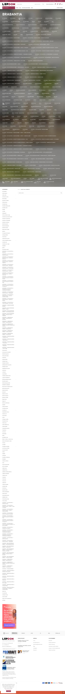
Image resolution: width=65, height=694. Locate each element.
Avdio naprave (4, 193)
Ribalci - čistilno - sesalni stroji (7, 439)
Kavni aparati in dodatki (6, 352)
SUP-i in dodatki (5, 466)
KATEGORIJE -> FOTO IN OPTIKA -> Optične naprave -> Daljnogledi (8, 292)
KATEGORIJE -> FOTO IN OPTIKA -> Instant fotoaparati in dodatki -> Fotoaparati (8, 285)
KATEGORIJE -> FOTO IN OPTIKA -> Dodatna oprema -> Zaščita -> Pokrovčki (8, 273)
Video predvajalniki (5, 491)
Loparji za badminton (6, 377)
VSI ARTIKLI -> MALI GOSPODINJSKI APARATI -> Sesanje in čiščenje (8, 557)
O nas (34, 640)
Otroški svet (4, 410)
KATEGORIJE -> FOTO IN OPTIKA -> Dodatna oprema (8, 254)
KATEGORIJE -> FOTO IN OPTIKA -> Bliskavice (8, 252)
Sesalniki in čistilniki (5, 446)
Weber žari (4, 591)
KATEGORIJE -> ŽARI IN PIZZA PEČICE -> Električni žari (8, 340)
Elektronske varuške (5, 229)
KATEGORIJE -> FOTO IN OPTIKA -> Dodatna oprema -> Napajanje (8, 265)
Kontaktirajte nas (36, 642)
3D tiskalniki (4, 191)
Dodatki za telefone (5, 222)
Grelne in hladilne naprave (6, 240)
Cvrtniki (3, 211)
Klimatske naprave (5, 353)
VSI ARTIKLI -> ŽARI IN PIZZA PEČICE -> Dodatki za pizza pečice (8, 571)
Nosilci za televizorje (5, 402)
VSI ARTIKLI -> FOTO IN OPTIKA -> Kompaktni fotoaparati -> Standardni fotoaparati (7, 531)
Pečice (3, 417)
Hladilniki (4, 245)
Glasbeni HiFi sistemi (5, 238)
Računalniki (4, 433)
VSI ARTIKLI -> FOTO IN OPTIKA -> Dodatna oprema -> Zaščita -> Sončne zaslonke (7, 510)
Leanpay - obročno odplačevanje (54, 648)
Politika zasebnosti (52, 642)
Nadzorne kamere (5, 395)
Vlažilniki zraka (4, 497)
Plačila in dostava (52, 644)
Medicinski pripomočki (6, 382)
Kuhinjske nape (4, 361)
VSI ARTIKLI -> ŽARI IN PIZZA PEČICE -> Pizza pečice (8, 577)
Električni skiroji (5, 227)
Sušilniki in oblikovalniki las (7, 471)
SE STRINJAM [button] (8, 691)
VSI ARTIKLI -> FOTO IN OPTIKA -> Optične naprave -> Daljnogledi (7, 541)
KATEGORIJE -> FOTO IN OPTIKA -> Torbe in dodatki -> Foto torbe (8, 303)
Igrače (3, 247)
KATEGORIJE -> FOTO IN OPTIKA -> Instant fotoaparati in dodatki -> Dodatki (8, 277)
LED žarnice (4, 370)
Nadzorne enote (5, 393)
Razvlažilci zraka (5, 437)
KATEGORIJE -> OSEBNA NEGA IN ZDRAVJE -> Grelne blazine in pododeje (7, 318)
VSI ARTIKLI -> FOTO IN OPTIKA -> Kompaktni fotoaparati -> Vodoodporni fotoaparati (7, 534)
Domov (19, 189)
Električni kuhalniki (5, 225)
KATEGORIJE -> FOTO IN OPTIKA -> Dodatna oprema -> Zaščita (8, 271)
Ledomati (4, 372)
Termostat (4, 480)
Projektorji (4, 430)
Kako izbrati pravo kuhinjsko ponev (25, 651)
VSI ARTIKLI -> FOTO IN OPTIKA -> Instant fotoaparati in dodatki (7, 513)
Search (43, 4)
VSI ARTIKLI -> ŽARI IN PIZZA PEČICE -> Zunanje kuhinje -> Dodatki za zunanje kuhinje (8, 588)
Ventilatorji (4, 488)
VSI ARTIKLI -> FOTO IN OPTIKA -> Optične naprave (7, 538)
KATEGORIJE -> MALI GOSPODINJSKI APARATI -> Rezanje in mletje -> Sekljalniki (8, 314)
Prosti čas (4, 431)
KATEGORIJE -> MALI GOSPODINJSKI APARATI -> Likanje (8, 308)
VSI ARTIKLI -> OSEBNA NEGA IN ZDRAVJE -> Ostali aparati (7, 566)
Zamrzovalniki (4, 596)
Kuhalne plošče (4, 359)
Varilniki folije (4, 486)
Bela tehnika (4, 198)
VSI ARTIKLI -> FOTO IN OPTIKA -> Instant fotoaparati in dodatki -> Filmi (8, 516)
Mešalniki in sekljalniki (6, 384)
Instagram (35, 648)
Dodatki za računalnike (6, 220)
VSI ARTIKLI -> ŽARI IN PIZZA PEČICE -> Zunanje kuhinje (8, 585)
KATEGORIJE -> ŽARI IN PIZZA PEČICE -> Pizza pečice (8, 342)
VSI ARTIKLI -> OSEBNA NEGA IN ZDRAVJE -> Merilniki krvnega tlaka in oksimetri (8, 563)
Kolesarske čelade (5, 355)
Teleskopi (4, 477)
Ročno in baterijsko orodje (6, 440)
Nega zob (4, 401)
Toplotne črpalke (5, 484)
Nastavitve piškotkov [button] (8, 689)
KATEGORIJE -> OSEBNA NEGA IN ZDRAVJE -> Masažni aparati (7, 322)
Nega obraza (4, 399)
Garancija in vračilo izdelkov (53, 646)
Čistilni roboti (4, 202)
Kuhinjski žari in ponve (6, 368)
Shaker (3, 451)
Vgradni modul (4, 489)
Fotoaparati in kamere (6, 233)
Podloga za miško (5, 419)
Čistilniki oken (4, 204)
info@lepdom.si (8, 646)
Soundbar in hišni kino (6, 457)
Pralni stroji (4, 422)
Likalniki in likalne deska (6, 375)
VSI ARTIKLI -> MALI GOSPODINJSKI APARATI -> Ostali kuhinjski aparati (8, 544)
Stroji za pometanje (5, 464)
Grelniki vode (4, 242)
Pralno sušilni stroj (5, 424)
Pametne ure (4, 413)
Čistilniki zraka (4, 207)
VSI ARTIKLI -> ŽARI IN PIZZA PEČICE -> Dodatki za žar (8, 574)
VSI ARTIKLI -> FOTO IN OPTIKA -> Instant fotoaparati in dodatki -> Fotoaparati (8, 520)
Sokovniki (4, 455)
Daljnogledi (4, 213)
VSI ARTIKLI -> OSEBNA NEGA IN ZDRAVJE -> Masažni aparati (7, 560)
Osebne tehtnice (5, 406)
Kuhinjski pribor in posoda (6, 364)
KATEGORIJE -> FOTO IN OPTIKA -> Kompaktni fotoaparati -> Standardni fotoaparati (8, 289)
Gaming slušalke (5, 234)
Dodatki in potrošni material (7, 216)
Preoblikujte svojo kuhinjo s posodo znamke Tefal (24, 646)
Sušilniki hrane (4, 469)
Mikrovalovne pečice (5, 388)
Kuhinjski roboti (5, 366)
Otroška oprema (5, 408)
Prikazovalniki (4, 426)
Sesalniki (3, 444)
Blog (34, 646)
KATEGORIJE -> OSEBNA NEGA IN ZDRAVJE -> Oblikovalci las (7, 328)
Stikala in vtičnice (5, 460)
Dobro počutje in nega (6, 214)
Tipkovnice (4, 482)
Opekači (3, 404)
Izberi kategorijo (37, 4)
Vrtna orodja (4, 500)
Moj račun (50, 640)
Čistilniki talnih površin (6, 205)
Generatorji (4, 236)
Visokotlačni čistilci (5, 495)
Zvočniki (3, 600)
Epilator (3, 231)
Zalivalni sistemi (5, 594)
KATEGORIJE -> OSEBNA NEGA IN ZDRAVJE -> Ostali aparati (7, 334)
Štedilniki (4, 459)
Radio (3, 435)
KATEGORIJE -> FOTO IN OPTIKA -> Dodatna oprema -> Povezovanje (8, 268)
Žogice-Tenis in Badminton (6, 598)
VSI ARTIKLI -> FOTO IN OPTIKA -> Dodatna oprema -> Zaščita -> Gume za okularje (8, 506)
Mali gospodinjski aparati (6, 379)
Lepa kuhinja (4, 373)
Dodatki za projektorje (6, 218)
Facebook (35, 650)
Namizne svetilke (5, 397)
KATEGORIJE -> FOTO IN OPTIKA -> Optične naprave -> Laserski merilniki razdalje (8, 295)
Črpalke (3, 209)
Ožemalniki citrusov (5, 411)
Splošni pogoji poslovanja (37, 644)
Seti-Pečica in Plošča (5, 448)
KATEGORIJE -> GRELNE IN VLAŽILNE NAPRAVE (8, 306)
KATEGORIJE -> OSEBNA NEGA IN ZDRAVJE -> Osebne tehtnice (7, 331)
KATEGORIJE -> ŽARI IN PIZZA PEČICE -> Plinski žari (8, 345)
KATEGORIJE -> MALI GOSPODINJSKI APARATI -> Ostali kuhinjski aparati (8, 311)
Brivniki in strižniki (5, 200)
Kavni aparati (4, 350)
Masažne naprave (5, 381)
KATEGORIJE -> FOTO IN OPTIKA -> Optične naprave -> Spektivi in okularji (8, 299)
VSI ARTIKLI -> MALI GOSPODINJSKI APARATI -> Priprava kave (8, 547)
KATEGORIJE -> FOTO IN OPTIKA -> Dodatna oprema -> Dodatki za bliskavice (8, 257)
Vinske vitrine (4, 493)
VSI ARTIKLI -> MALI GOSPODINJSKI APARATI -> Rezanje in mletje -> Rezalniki (8, 553)
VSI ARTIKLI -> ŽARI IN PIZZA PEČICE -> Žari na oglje (8, 582)
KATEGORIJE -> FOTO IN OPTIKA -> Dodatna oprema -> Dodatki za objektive (8, 261)
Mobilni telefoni (5, 390)
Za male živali (4, 593)
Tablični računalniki (5, 473)
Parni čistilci (4, 415)
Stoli (3, 462)
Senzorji (3, 442)
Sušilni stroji (4, 468)
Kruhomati (4, 357)
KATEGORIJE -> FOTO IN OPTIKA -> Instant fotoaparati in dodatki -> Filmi (8, 281)
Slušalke (3, 453)
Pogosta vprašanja (52, 650)
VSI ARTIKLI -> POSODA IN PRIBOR (7, 568)
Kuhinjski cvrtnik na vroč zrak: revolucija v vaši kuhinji (23, 641)
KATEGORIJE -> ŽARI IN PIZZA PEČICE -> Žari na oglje (8, 348)
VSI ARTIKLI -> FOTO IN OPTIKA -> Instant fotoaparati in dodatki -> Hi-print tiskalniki (8, 524)
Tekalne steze (4, 475)
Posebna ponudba (60, 7)
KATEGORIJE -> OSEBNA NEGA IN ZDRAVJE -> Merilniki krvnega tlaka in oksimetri (8, 325)
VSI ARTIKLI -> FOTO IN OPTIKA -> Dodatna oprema (7, 503)
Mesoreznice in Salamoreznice (7, 386)
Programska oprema (5, 428)
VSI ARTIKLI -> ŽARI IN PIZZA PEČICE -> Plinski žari (8, 579)
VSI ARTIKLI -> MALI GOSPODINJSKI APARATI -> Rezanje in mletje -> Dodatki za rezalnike (8, 549)
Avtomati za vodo (5, 196)
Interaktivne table (5, 249)
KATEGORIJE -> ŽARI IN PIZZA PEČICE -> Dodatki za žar (8, 337)
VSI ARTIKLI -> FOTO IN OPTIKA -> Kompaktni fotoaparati (7, 528)
